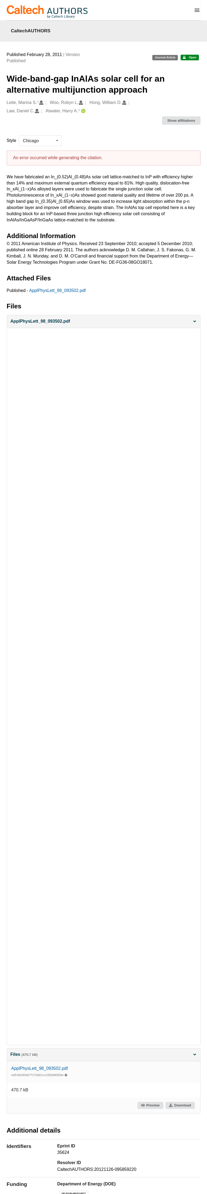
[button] (104, 321)
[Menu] (197, 10)
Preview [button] (150, 1105)
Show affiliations (181, 121)
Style (11, 140)
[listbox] (40, 140)
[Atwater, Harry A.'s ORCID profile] (82, 111)
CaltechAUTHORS (31, 30)
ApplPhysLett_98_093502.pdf (57, 290)
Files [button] (104, 1054)
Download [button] (180, 1105)
